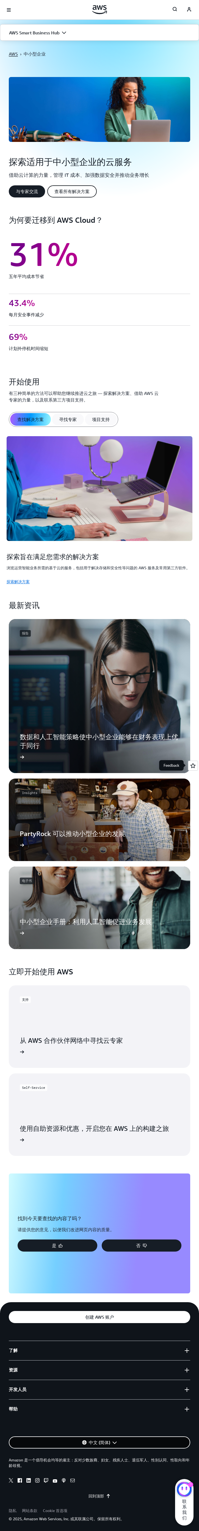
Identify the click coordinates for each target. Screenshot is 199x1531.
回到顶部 (99, 1496)
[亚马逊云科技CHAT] (184, 1490)
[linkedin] (28, 1481)
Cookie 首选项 (55, 1510)
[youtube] (55, 1481)
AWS (13, 54)
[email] (72, 1481)
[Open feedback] (193, 766)
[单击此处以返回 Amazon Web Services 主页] (99, 9)
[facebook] (20, 1481)
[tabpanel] (99, 509)
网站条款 (29, 1510)
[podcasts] (64, 1481)
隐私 (12, 1510)
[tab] (30, 419)
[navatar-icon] (189, 9)
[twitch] (46, 1481)
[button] (99, 32)
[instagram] (37, 1481)
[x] (11, 1481)
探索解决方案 (18, 581)
